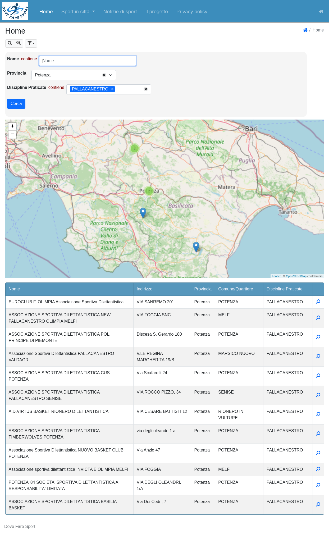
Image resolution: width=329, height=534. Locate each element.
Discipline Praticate (26, 87)
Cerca (16, 103)
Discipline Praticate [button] (285, 289)
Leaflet (276, 276)
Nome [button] (14, 289)
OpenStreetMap (296, 276)
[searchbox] (118, 89)
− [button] (12, 135)
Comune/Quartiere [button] (235, 289)
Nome (13, 59)
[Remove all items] (104, 75)
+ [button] (12, 127)
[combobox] (73, 75)
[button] (78, 11)
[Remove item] (112, 89)
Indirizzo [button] (145, 289)
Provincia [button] (203, 289)
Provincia (16, 73)
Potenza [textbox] (43, 75)
